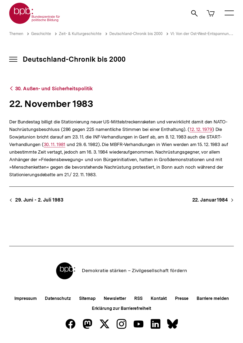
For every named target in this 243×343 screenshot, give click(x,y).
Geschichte (41, 34)
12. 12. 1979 (201, 129)
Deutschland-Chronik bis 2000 (136, 34)
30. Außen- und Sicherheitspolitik (54, 88)
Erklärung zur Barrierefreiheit (121, 308)
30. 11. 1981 (55, 144)
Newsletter (115, 298)
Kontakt (159, 298)
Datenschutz (58, 298)
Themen (16, 34)
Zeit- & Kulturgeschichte (80, 34)
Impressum (25, 298)
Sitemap (87, 298)
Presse (181, 298)
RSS (138, 298)
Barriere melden (213, 298)
